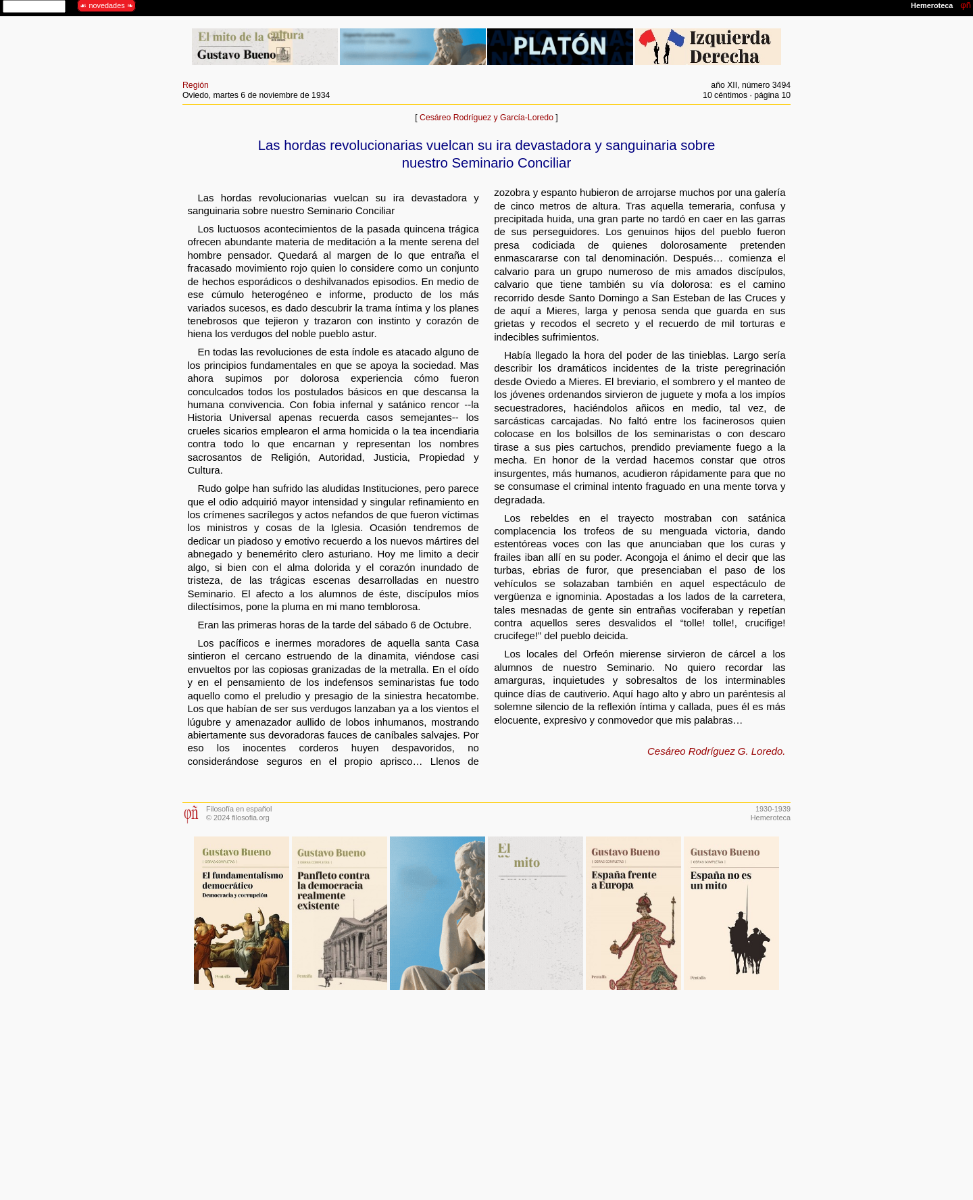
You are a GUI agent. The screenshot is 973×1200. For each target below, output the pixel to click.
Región (195, 85)
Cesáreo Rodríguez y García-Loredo (486, 117)
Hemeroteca (771, 818)
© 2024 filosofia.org (238, 818)
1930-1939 (773, 809)
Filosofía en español (239, 809)
